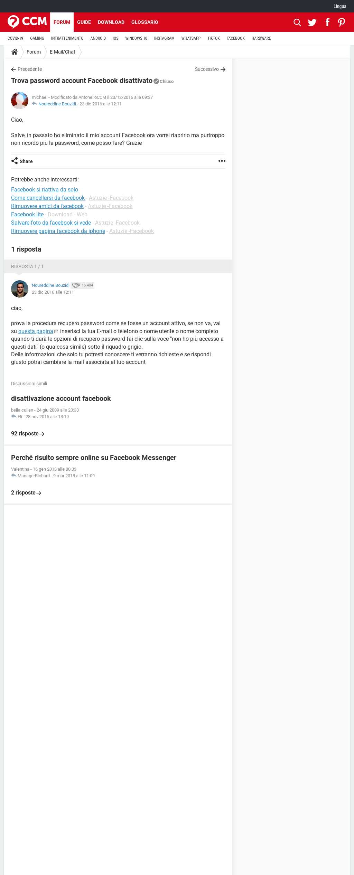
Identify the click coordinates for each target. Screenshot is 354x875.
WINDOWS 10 (136, 38)
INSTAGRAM (164, 38)
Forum (62, 22)
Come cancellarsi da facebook (48, 198)
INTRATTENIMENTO (67, 38)
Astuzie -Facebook (111, 198)
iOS (115, 38)
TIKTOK (213, 38)
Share (26, 161)
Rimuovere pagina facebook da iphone (58, 231)
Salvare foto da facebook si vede (51, 222)
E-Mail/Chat (62, 52)
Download (111, 22)
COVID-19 (15, 38)
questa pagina (35, 331)
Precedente (30, 69)
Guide (84, 22)
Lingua (340, 6)
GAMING (37, 38)
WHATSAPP (191, 38)
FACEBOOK (236, 38)
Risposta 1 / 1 (27, 266)
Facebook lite (27, 214)
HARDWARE (261, 38)
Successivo (207, 69)
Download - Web (67, 214)
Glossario (144, 22)
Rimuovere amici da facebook (47, 206)
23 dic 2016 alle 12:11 (101, 103)
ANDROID (98, 38)
